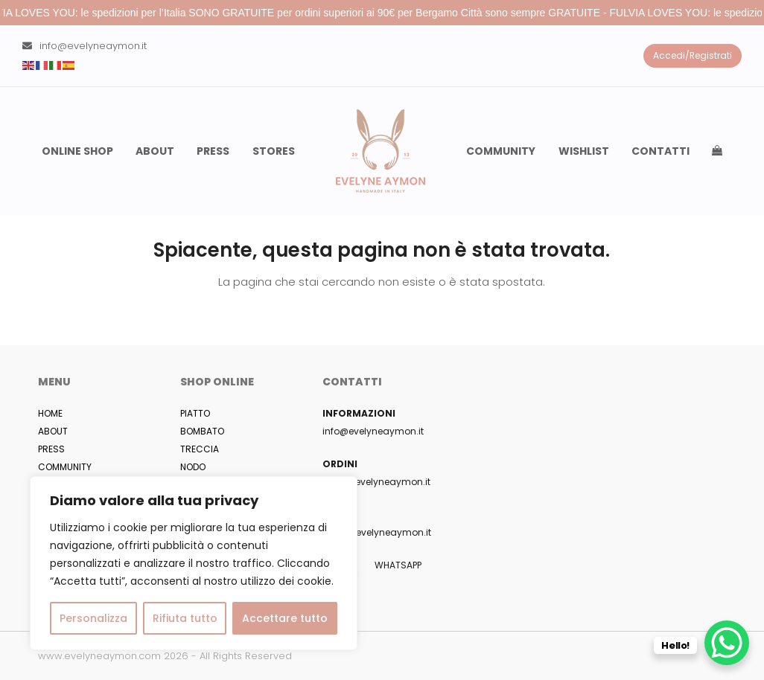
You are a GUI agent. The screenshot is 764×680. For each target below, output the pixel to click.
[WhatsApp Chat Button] (726, 642)
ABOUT (53, 431)
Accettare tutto (285, 618)
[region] (193, 563)
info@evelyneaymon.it (93, 46)
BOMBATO (202, 431)
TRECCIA (199, 449)
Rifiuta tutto (185, 618)
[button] (717, 151)
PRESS (51, 449)
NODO (193, 467)
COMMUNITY (65, 467)
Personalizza (93, 618)
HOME (50, 413)
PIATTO (195, 413)
